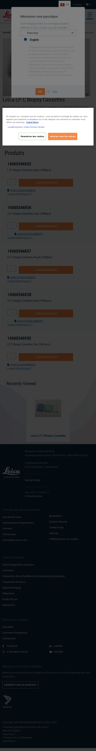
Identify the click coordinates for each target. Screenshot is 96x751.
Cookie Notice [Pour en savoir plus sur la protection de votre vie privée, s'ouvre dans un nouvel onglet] (32, 122)
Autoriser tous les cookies (63, 136)
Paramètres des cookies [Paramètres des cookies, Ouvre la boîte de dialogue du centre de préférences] (32, 136)
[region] (48, 126)
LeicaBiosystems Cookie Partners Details (26, 127)
